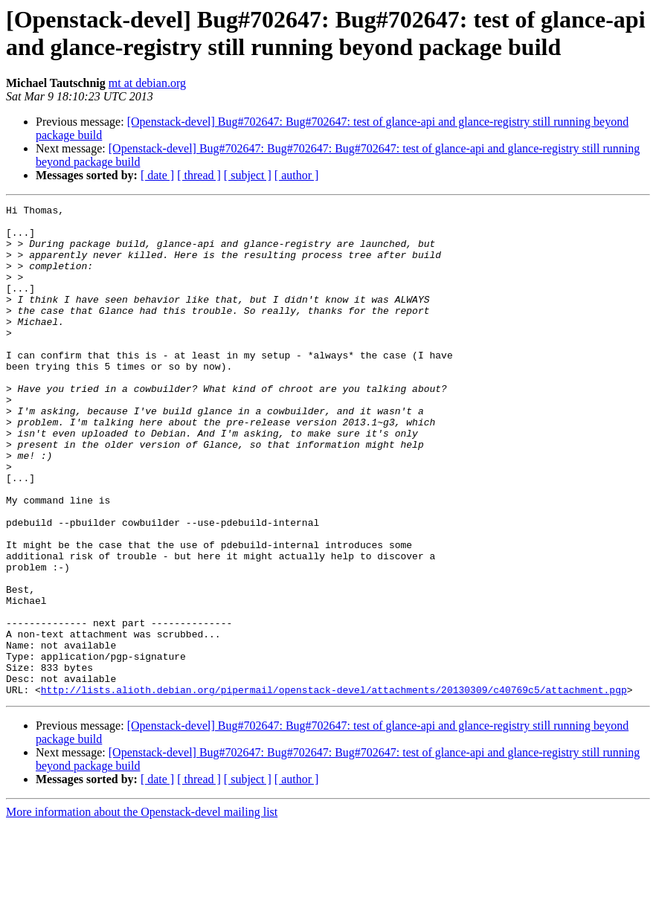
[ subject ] (247, 175)
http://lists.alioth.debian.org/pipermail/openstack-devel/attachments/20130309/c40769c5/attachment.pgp (334, 787)
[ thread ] (199, 175)
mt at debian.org (147, 83)
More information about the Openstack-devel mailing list (141, 910)
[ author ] (296, 175)
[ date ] (157, 175)
